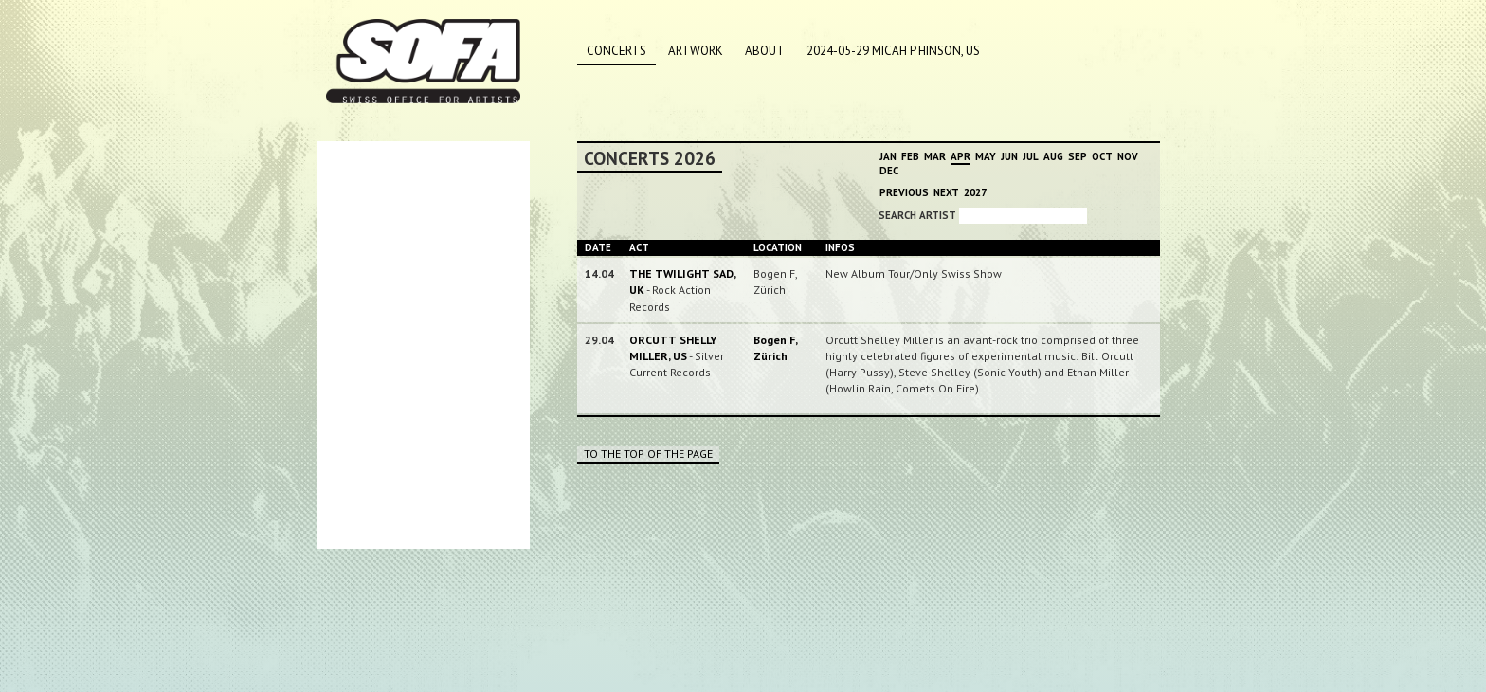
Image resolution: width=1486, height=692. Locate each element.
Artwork (695, 51)
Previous (904, 192)
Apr (960, 156)
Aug (1053, 156)
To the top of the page (648, 453)
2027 (975, 192)
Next (946, 192)
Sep (1077, 156)
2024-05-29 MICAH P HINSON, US (893, 51)
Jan (888, 156)
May (985, 156)
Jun (1009, 156)
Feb (910, 156)
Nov (1127, 156)
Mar (935, 156)
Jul (1031, 156)
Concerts (616, 51)
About (765, 51)
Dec (888, 170)
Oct (1102, 156)
